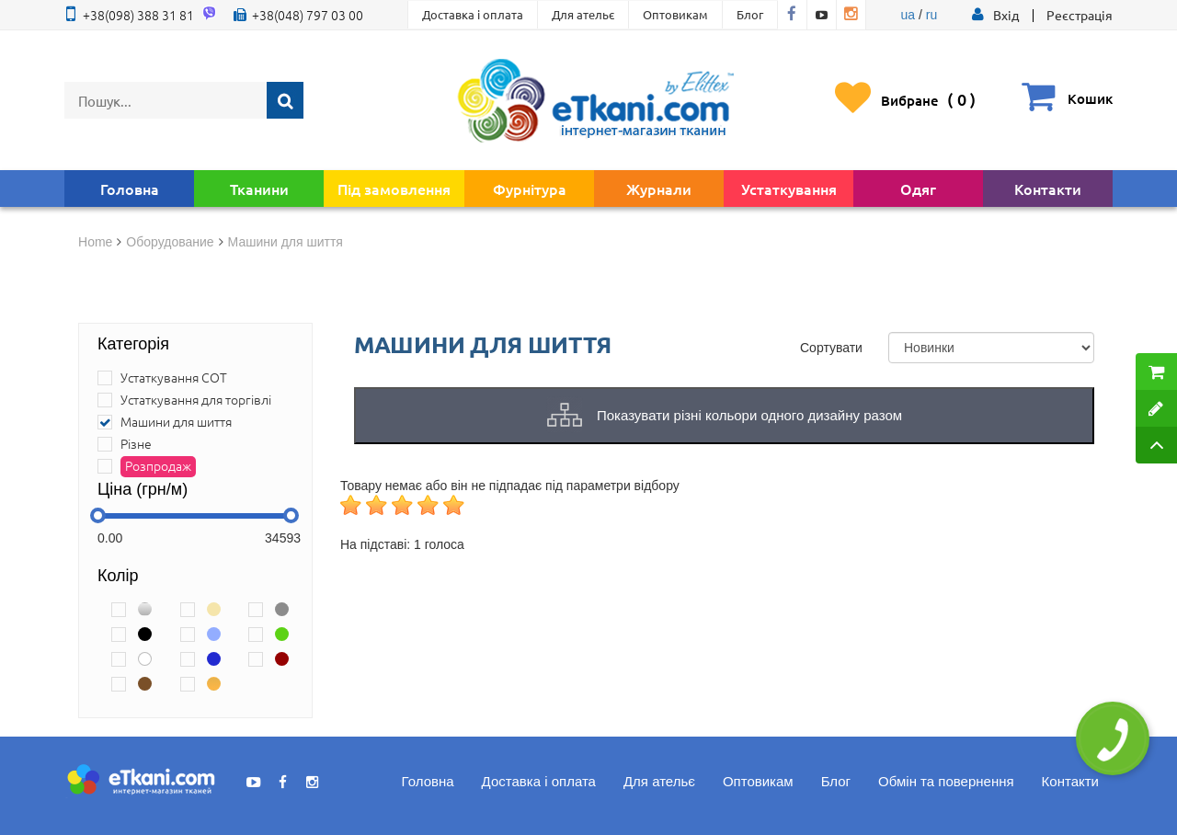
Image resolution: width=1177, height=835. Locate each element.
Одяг (918, 188)
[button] (1006, 15)
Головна (129, 188)
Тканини (259, 188)
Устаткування (789, 188)
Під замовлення (394, 188)
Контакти (1047, 188)
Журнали (658, 188)
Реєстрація (1079, 14)
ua (908, 14)
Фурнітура (529, 188)
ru (931, 14)
